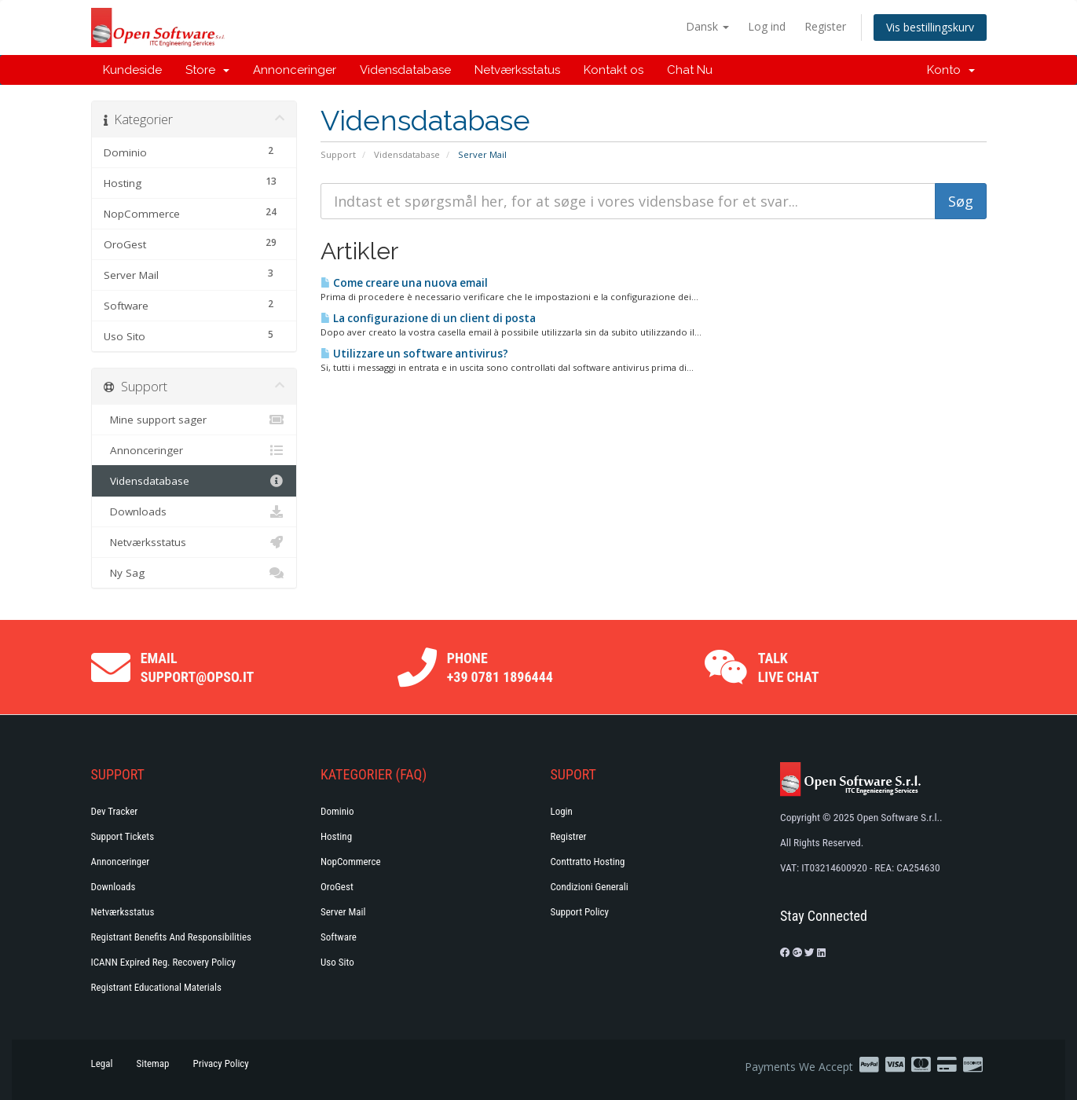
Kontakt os (613, 70)
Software (339, 937)
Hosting (336, 836)
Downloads (194, 511)
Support (338, 154)
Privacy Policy (221, 1063)
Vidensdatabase (405, 70)
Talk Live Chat (788, 667)
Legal (102, 1063)
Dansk (707, 26)
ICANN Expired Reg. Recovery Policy (163, 962)
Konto (951, 70)
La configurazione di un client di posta (428, 318)
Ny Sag (194, 572)
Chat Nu (690, 70)
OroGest (337, 887)
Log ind (767, 26)
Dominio (337, 811)
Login (562, 811)
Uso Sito (337, 962)
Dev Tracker (114, 811)
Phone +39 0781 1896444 (500, 667)
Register (825, 26)
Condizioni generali (589, 887)
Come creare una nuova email (404, 283)
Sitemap (152, 1063)
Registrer (569, 836)
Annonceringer (294, 70)
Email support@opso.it (198, 667)
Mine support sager (194, 419)
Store (207, 70)
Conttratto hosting (588, 861)
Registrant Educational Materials (156, 987)
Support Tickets (123, 836)
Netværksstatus (517, 70)
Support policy (580, 912)
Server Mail (343, 912)
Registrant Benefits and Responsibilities (171, 937)
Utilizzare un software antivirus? (414, 353)
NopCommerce (351, 861)
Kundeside (132, 70)
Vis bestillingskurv (930, 27)
